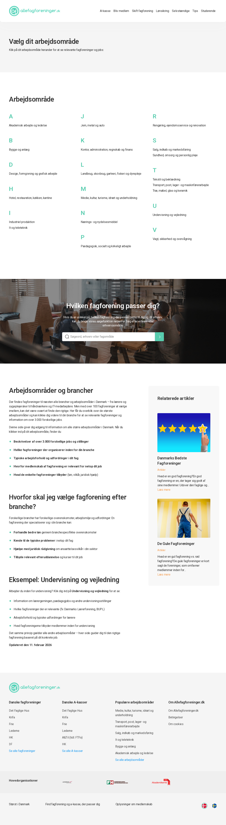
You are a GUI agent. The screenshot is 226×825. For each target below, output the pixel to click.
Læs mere (163, 489)
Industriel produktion (21, 222)
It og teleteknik (18, 228)
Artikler (161, 469)
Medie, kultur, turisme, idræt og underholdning (109, 198)
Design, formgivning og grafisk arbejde (33, 173)
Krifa (12, 717)
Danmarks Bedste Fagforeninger (172, 461)
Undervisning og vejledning (169, 215)
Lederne (14, 731)
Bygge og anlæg (19, 149)
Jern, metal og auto (92, 125)
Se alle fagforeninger (22, 751)
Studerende (208, 11)
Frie (11, 724)
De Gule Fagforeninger (175, 543)
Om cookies (175, 724)
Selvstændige (180, 11)
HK (11, 737)
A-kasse (105, 11)
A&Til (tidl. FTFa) (72, 737)
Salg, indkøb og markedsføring (172, 149)
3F (10, 744)
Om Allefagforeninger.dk (183, 710)
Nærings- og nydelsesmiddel (99, 222)
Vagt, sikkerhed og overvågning (172, 239)
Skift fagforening (142, 11)
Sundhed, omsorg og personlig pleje (175, 155)
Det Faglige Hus (19, 710)
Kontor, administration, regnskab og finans (107, 149)
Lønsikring (162, 11)
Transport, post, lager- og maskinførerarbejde (181, 185)
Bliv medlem (121, 11)
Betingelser (175, 717)
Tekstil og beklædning (166, 179)
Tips (195, 11)
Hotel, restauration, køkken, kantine (30, 198)
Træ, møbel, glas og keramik (170, 190)
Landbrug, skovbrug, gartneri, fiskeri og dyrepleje (111, 173)
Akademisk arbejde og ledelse (28, 125)
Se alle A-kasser (72, 751)
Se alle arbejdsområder (129, 760)
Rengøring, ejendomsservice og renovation (179, 125)
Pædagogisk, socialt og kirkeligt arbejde (106, 246)
